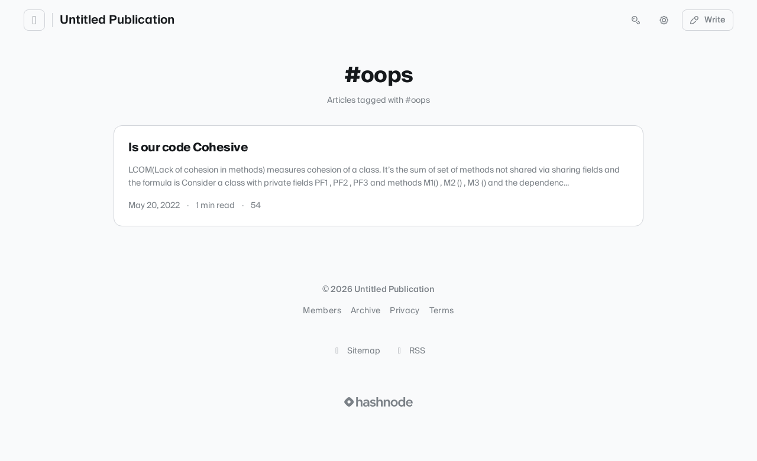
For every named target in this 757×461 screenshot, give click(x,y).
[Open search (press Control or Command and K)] (635, 20)
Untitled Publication (117, 20)
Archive (365, 311)
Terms (441, 311)
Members (322, 311)
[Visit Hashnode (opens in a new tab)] (378, 402)
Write (708, 20)
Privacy (404, 311)
